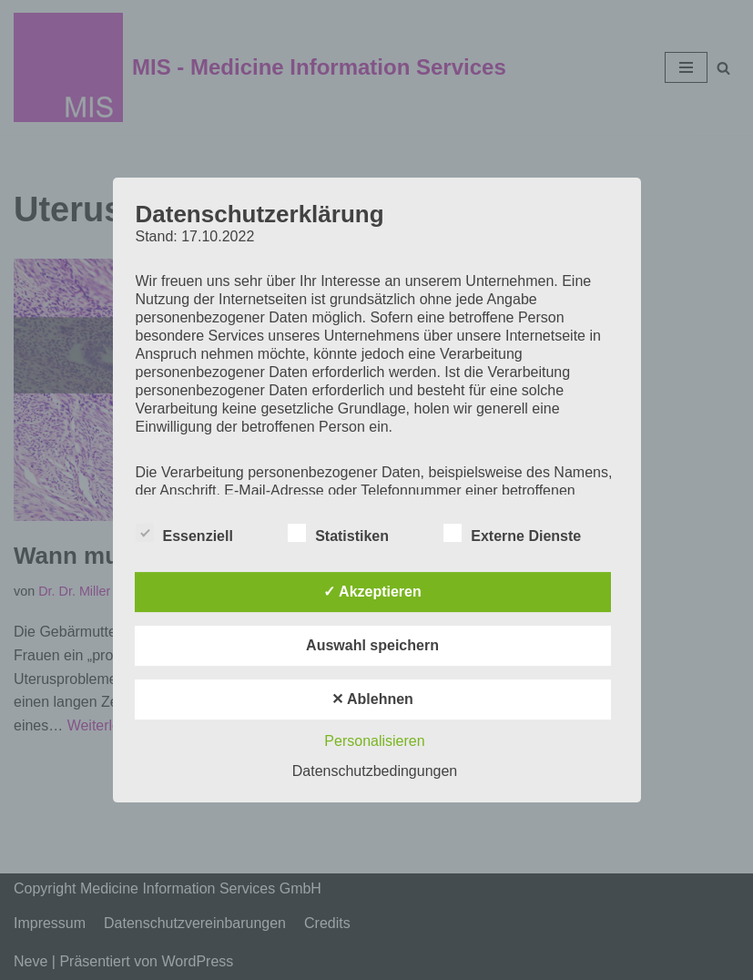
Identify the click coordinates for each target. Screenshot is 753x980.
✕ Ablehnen (372, 699)
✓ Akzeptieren (372, 591)
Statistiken (338, 533)
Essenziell (184, 533)
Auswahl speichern (372, 645)
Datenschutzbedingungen (374, 771)
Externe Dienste (512, 533)
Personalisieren (374, 741)
